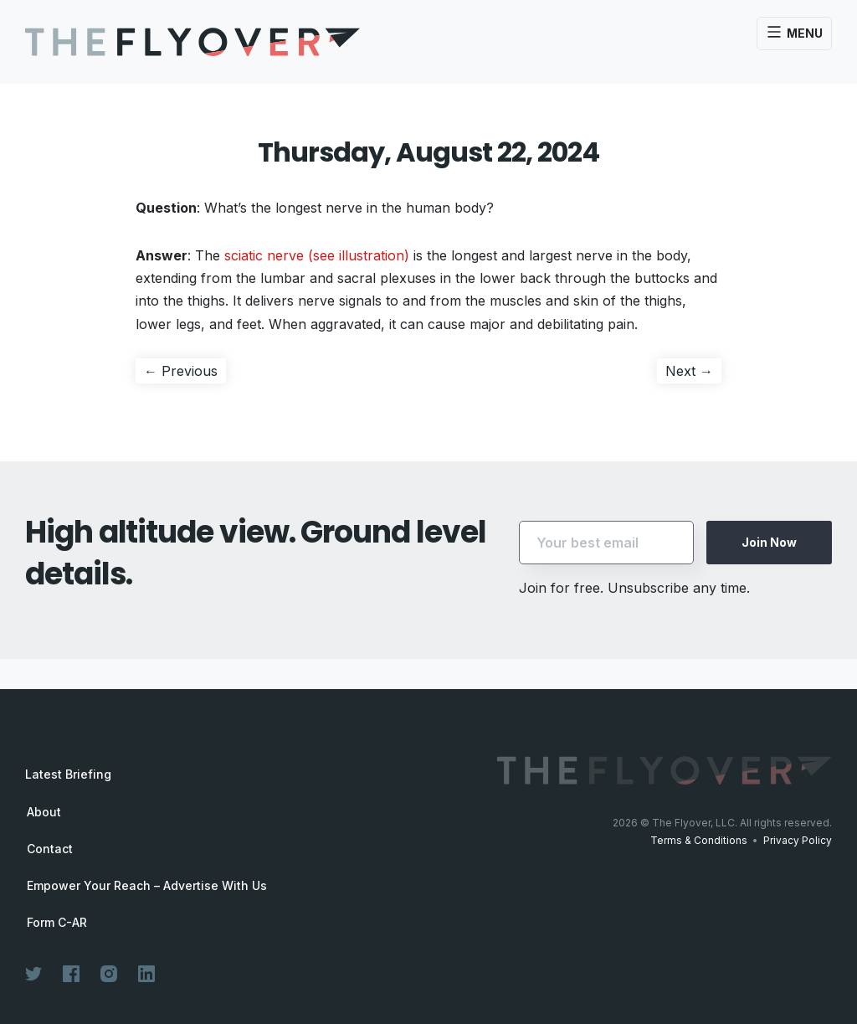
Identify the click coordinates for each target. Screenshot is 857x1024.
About (44, 812)
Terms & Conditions (698, 840)
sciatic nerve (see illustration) (316, 255)
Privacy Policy (797, 840)
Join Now (769, 542)
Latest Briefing (68, 774)
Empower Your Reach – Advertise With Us (147, 886)
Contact (50, 849)
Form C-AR (57, 922)
